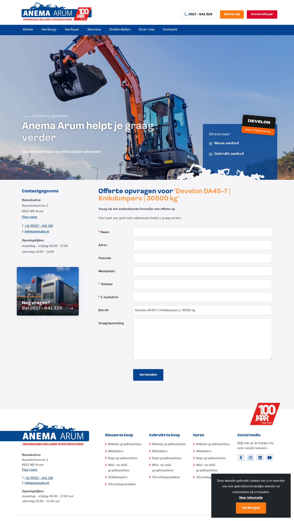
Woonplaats (106, 271)
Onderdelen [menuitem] (119, 30)
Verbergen (251, 508)
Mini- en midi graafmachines (118, 467)
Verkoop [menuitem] (48, 30)
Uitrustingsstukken (122, 484)
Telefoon (105, 284)
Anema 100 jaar (262, 14)
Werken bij (232, 14)
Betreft (103, 310)
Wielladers (115, 451)
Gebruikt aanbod (226, 154)
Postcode (104, 258)
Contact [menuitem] (170, 30)
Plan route (29, 217)
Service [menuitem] (94, 30)
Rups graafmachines (122, 458)
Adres (102, 245)
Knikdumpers (117, 477)
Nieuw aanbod (224, 143)
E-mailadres (108, 297)
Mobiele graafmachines (125, 444)
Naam (103, 232)
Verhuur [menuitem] (72, 30)
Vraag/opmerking (111, 323)
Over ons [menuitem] (146, 30)
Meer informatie (251, 497)
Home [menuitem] (28, 30)
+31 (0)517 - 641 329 (39, 226)
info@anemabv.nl (37, 231)
